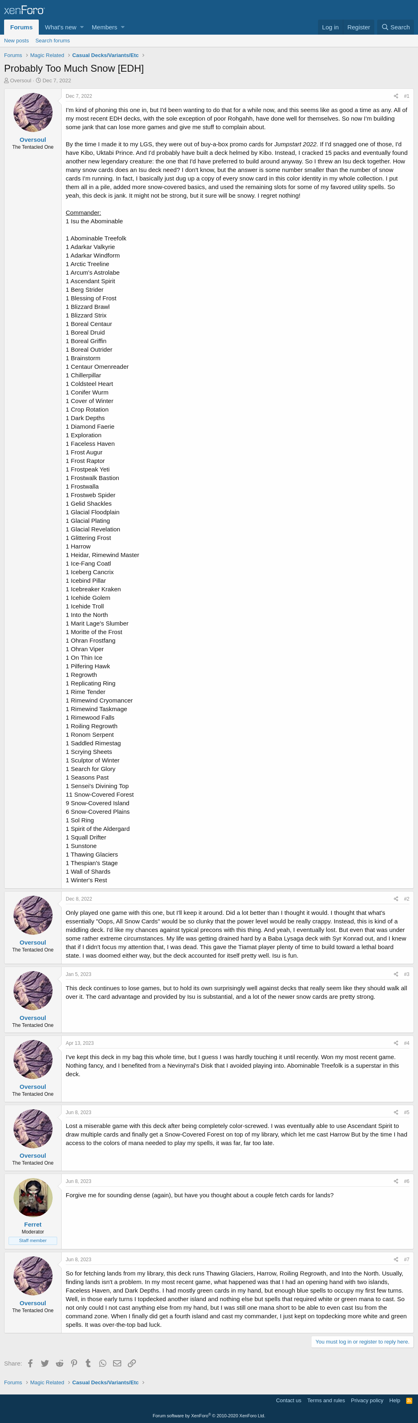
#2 (406, 899)
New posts (16, 40)
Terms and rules (326, 1400)
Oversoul (20, 80)
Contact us (288, 1400)
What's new (60, 27)
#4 (406, 1043)
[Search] (395, 27)
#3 (406, 974)
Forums (21, 27)
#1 (406, 96)
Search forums (53, 40)
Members (105, 27)
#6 (406, 1181)
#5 (406, 1112)
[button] (82, 27)
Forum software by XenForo (209, 1415)
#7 (406, 1259)
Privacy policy (367, 1400)
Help (394, 1400)
